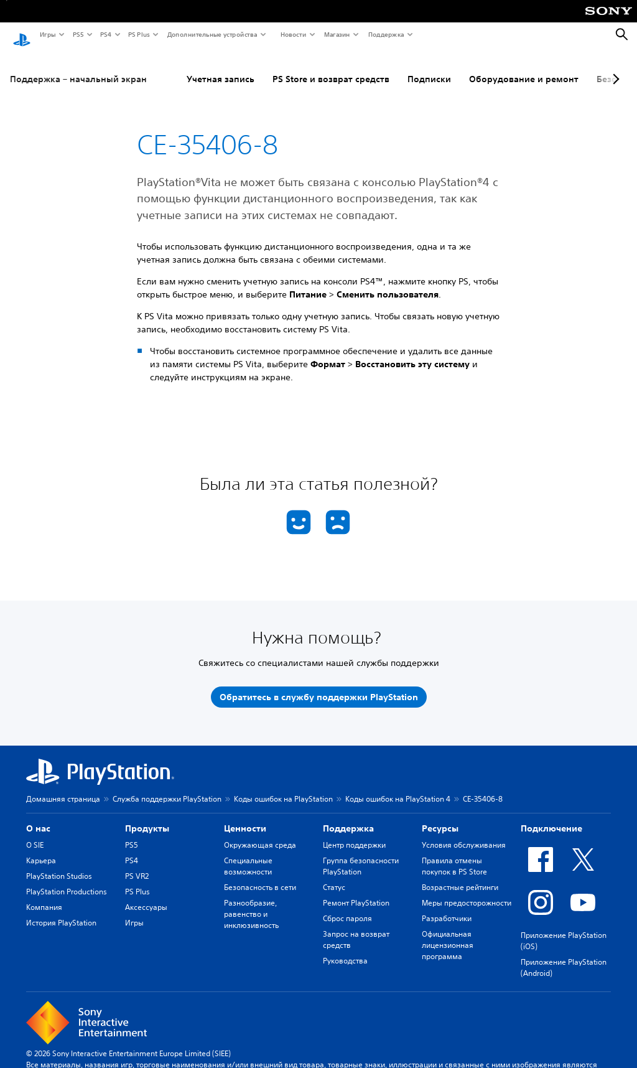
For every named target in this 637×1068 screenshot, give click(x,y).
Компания (44, 896)
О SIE (35, 833)
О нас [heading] (38, 817)
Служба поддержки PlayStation (167, 787)
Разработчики (447, 907)
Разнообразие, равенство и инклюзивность (251, 902)
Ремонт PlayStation (356, 891)
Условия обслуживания (464, 833)
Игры (47, 34)
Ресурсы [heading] (440, 817)
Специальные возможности (248, 855)
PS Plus (138, 34)
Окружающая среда (260, 833)
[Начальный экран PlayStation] (21, 35)
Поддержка (386, 34)
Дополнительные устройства (211, 34)
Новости (292, 34)
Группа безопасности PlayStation (361, 855)
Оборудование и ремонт (524, 67)
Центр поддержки (354, 833)
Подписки (429, 67)
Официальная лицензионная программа (447, 933)
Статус (334, 876)
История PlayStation (61, 911)
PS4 (105, 34)
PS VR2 (137, 865)
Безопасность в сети (260, 876)
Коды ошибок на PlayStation (283, 787)
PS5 (77, 34)
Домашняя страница (63, 787)
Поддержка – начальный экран (78, 67)
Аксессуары (146, 896)
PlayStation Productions (66, 880)
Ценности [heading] (245, 817)
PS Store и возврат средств (330, 67)
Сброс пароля (347, 907)
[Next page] (614, 68)
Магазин (336, 34)
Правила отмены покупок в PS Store (454, 855)
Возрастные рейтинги (460, 876)
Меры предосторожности (466, 891)
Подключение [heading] (551, 817)
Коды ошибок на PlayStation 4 (397, 787)
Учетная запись (220, 67)
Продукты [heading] (147, 817)
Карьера (41, 849)
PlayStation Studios (59, 865)
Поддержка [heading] (348, 817)
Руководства (345, 949)
